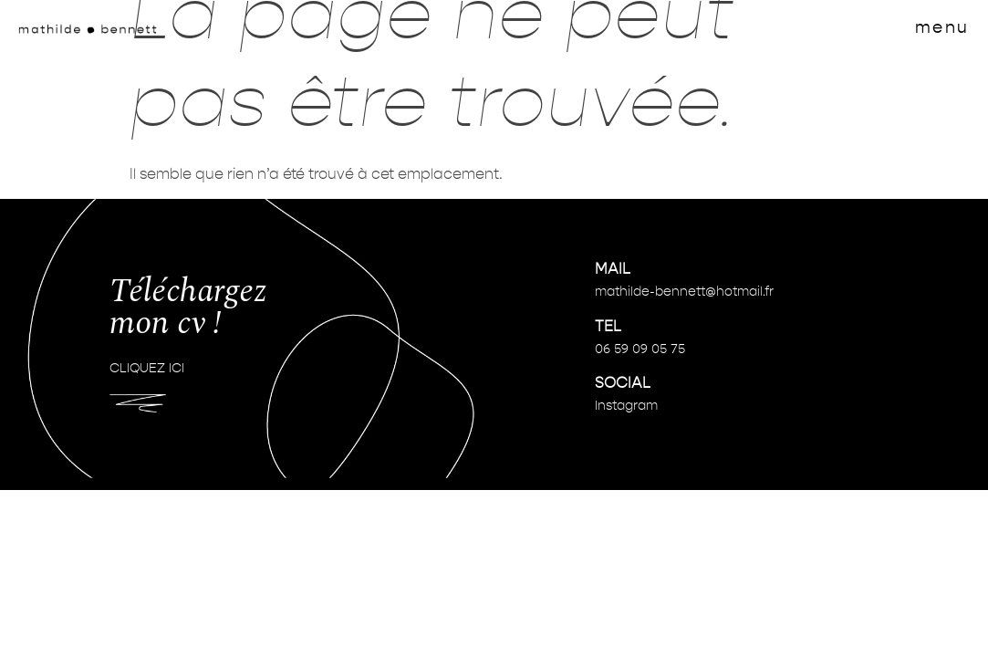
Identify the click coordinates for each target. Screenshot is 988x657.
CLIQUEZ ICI (146, 368)
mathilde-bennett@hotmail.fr (684, 292)
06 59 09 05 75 (640, 349)
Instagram (626, 406)
